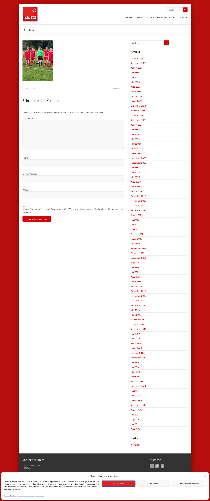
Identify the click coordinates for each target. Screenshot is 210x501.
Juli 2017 (135, 391)
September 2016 (138, 405)
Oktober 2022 (137, 205)
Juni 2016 (135, 414)
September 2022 (138, 210)
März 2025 (136, 91)
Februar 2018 (137, 381)
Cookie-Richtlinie (10, 496)
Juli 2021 (135, 267)
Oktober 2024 (137, 115)
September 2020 (138, 305)
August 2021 (137, 262)
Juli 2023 (135, 167)
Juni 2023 (135, 172)
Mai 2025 (135, 82)
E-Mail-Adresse (30, 173)
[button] (204, 476)
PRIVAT (173, 17)
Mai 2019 (135, 338)
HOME (129, 17)
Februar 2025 (137, 96)
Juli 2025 (135, 72)
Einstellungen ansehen (189, 483)
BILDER (184, 17)
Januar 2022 (136, 238)
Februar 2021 (137, 286)
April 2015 (135, 429)
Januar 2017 (136, 400)
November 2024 (138, 110)
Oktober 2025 (137, 58)
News (139, 17)
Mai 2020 (135, 310)
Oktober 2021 (137, 253)
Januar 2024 (136, 153)
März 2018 (136, 376)
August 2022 (137, 215)
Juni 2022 (135, 224)
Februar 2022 (137, 234)
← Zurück (30, 88)
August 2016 (137, 410)
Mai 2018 (135, 372)
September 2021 (138, 257)
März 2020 (136, 314)
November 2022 (138, 200)
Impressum (39, 496)
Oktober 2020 (137, 300)
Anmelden (135, 444)
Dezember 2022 (138, 196)
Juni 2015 (135, 424)
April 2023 (135, 181)
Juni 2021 (135, 272)
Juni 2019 (135, 334)
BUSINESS (161, 17)
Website (26, 189)
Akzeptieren (118, 483)
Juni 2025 (135, 77)
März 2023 (136, 186)
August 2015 (137, 419)
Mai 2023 (135, 177)
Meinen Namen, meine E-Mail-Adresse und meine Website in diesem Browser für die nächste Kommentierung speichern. (72, 210)
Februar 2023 (137, 191)
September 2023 (138, 162)
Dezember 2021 (138, 243)
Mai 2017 (135, 395)
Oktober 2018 (137, 353)
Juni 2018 (135, 367)
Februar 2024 (137, 148)
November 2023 (138, 158)
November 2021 (138, 248)
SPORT (148, 17)
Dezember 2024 (138, 105)
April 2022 (135, 229)
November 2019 (138, 319)
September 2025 (138, 63)
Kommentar (28, 118)
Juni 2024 (135, 134)
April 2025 (135, 86)
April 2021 (135, 276)
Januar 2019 (136, 348)
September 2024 (138, 120)
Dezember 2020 (138, 291)
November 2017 (138, 386)
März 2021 (136, 281)
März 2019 (136, 343)
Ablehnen (154, 483)
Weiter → (116, 88)
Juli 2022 (135, 219)
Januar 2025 (136, 101)
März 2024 (136, 143)
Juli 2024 (135, 129)
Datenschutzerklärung (26, 496)
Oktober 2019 (137, 324)
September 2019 (138, 329)
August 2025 (137, 67)
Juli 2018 (135, 362)
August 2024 (137, 124)
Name (26, 157)
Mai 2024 (135, 139)
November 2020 (138, 295)
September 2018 (138, 357)
